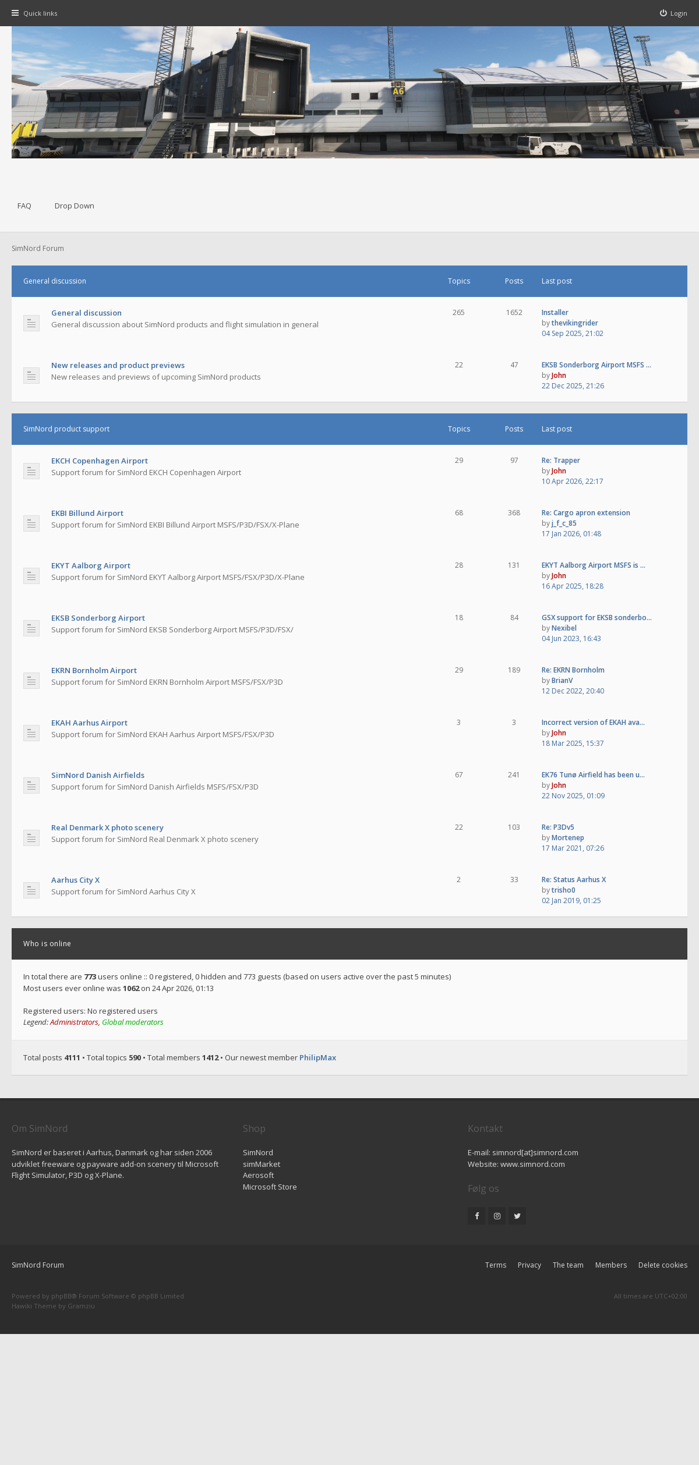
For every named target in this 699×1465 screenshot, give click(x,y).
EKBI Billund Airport (87, 513)
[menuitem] (674, 13)
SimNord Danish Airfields (97, 775)
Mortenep (568, 838)
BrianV (562, 680)
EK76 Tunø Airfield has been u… (593, 775)
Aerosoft (258, 1175)
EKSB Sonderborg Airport (98, 618)
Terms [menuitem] (495, 1265)
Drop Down (74, 205)
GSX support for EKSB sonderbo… (597, 617)
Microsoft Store (270, 1186)
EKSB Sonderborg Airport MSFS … (596, 365)
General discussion (54, 281)
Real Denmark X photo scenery (107, 827)
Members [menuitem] (611, 1265)
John (559, 375)
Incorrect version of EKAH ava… (593, 722)
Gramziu (81, 1305)
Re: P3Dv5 (558, 827)
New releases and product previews (118, 365)
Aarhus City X (75, 880)
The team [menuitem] (568, 1265)
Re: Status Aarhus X (574, 879)
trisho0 (564, 890)
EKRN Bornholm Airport (94, 670)
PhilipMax (317, 1057)
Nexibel (564, 628)
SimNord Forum (38, 1265)
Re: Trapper (561, 460)
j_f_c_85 (564, 523)
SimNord (258, 1152)
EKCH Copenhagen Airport (99, 460)
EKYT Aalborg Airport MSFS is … (593, 565)
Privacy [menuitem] (529, 1265)
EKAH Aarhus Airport (89, 722)
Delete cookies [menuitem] (662, 1265)
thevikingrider (575, 323)
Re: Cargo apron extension (586, 513)
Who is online (47, 944)
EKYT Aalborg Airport (90, 565)
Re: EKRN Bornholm (573, 670)
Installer (555, 312)
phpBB (61, 1295)
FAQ (24, 205)
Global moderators (133, 1022)
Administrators (74, 1022)
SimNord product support (66, 429)
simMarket (261, 1164)
